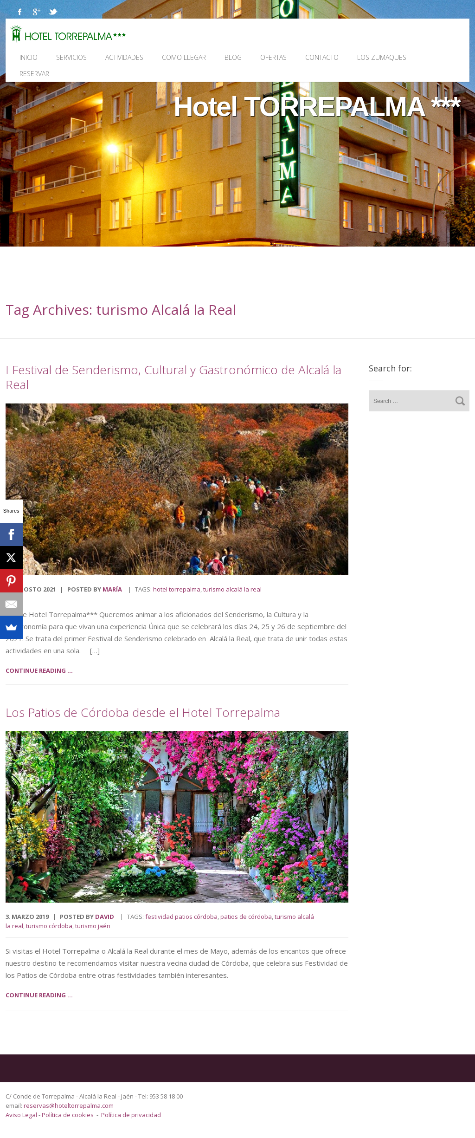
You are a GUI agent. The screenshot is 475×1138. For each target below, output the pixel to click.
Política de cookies (68, 1115)
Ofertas (273, 57)
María (112, 589)
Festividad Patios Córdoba (181, 916)
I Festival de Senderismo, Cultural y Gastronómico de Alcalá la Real (173, 377)
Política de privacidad (131, 1115)
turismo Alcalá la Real (232, 589)
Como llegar (184, 57)
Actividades (124, 57)
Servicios (71, 57)
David (104, 916)
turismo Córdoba (49, 926)
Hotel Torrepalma (176, 589)
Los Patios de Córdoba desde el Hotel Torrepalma (143, 712)
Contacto (322, 57)
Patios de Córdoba (246, 916)
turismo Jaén (92, 926)
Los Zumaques (381, 57)
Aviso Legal (22, 1115)
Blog (233, 57)
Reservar (34, 73)
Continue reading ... (39, 670)
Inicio (28, 57)
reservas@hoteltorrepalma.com (69, 1105)
